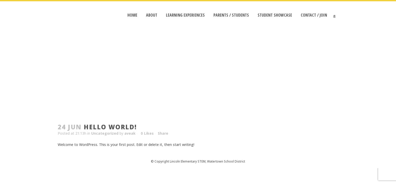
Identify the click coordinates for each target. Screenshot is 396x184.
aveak (130, 133)
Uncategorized (104, 133)
